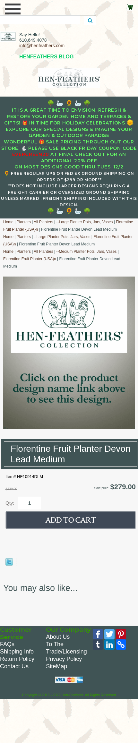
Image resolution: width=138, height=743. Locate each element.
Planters (24, 222)
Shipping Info (17, 651)
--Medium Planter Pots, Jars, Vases (86, 251)
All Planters (43, 222)
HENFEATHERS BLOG (46, 56)
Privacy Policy (64, 659)
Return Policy (17, 659)
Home (8, 222)
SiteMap (56, 666)
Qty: (9, 503)
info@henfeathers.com (42, 45)
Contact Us (14, 666)
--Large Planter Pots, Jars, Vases (84, 222)
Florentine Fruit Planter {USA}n (29, 259)
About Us (58, 637)
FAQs (7, 644)
